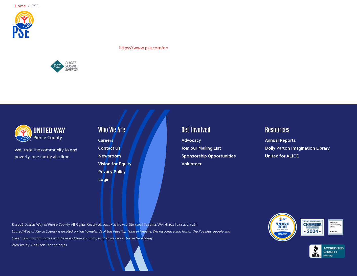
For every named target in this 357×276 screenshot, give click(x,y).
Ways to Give (180, 20)
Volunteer (192, 163)
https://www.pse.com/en (143, 47)
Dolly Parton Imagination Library (297, 148)
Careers (106, 140)
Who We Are (119, 20)
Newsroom (109, 155)
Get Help (283, 20)
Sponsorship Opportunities (209, 155)
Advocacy (191, 140)
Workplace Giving (250, 20)
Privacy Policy (112, 171)
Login (103, 179)
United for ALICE (282, 155)
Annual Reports (280, 140)
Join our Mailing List (201, 148)
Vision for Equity (114, 163)
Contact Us (109, 148)
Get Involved (213, 20)
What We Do (149, 20)
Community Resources (321, 20)
